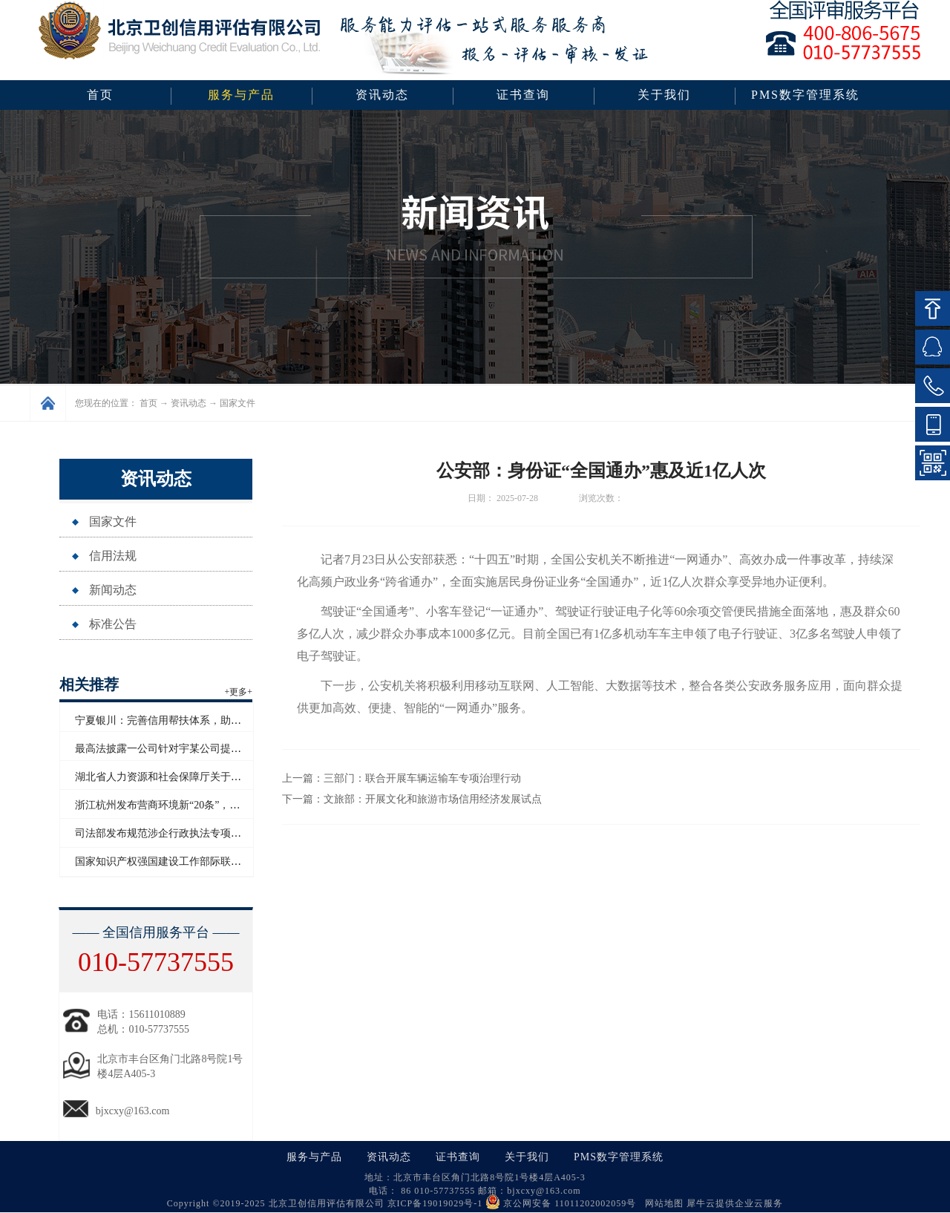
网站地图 (661, 1203)
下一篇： (412, 799)
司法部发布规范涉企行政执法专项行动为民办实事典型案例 (210, 833)
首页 (100, 94)
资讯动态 (188, 403)
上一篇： (401, 778)
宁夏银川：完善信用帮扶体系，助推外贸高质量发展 (194, 720)
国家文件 (237, 403)
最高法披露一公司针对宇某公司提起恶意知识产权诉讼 (199, 748)
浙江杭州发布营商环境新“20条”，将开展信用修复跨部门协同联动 (225, 805)
